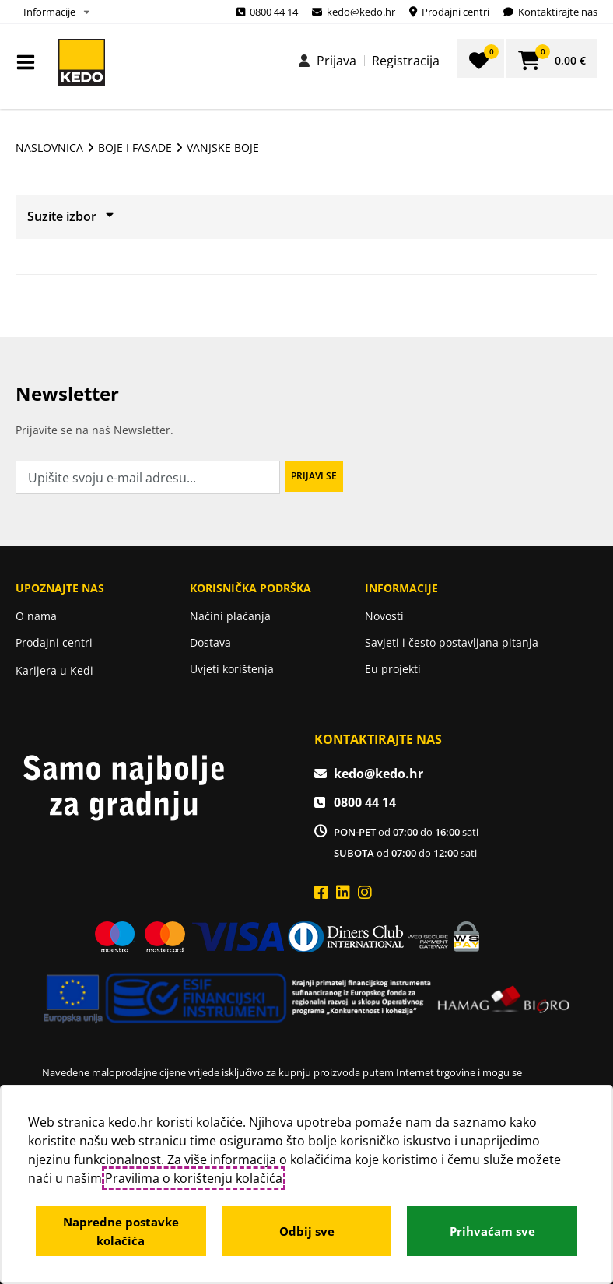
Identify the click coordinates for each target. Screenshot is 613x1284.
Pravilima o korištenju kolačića (193, 1178)
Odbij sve (307, 1231)
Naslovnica (49, 147)
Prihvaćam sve (492, 1231)
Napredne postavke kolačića (121, 1231)
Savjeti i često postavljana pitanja (451, 642)
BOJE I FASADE (135, 147)
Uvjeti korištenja (232, 668)
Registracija (406, 60)
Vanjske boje (223, 147)
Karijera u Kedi (54, 670)
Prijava (336, 60)
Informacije (49, 12)
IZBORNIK (29, 62)
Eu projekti (393, 668)
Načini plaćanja (230, 616)
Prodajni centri (54, 642)
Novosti (384, 616)
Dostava (210, 642)
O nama (36, 616)
